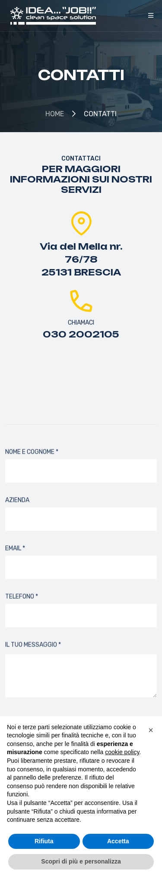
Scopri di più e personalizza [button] (81, 861)
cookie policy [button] (122, 752)
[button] (151, 730)
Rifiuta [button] (44, 841)
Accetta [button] (118, 841)
